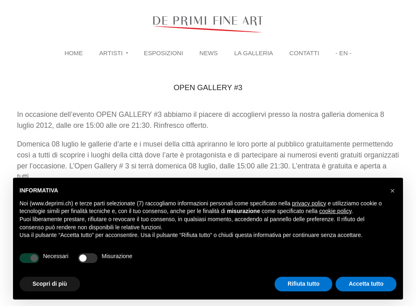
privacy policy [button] (309, 203)
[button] (392, 190)
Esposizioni (163, 53)
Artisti (111, 53)
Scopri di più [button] (49, 283)
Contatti (304, 53)
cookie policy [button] (335, 211)
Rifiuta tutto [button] (304, 283)
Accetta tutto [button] (366, 283)
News (208, 53)
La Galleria (253, 53)
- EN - (343, 53)
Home (74, 53)
